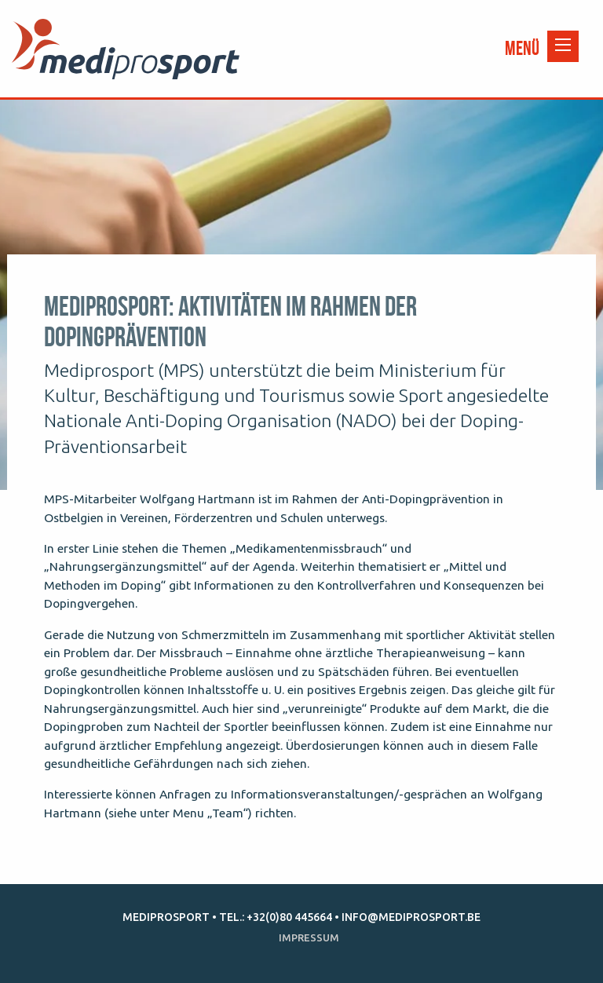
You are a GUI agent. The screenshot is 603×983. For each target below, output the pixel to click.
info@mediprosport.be (411, 917)
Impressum (309, 937)
